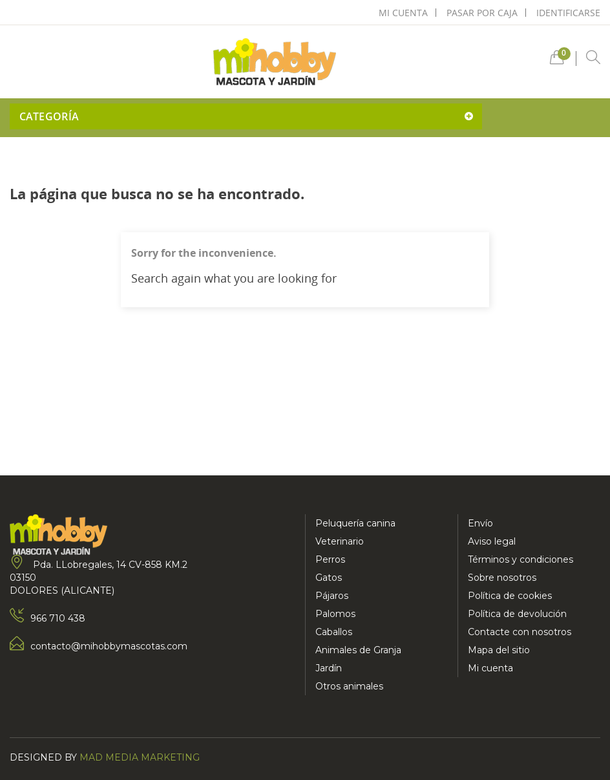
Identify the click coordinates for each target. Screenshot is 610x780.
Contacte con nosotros (519, 632)
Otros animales (349, 686)
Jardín (328, 668)
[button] (557, 60)
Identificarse (568, 12)
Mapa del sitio (499, 650)
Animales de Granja (358, 650)
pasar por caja (482, 12)
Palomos (335, 614)
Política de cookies (510, 595)
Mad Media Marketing (139, 757)
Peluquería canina (355, 523)
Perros (330, 559)
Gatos (328, 577)
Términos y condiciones (520, 559)
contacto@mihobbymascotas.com (108, 646)
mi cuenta (403, 12)
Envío (480, 523)
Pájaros (331, 595)
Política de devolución (517, 614)
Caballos (333, 632)
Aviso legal (492, 541)
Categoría (49, 116)
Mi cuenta (490, 668)
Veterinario (339, 541)
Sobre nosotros (502, 577)
